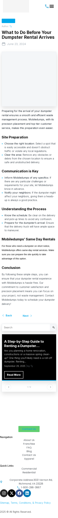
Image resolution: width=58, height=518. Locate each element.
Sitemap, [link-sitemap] (5, 502)
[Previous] (8, 387)
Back (7, 315)
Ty (10, 26)
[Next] (50, 387)
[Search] (53, 327)
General (8, 21)
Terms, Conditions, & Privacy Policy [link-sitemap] (31, 502)
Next (27, 315)
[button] (51, 6)
